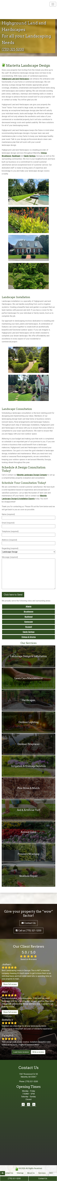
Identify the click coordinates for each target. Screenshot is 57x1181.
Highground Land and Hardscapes (15, 79)
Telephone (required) (10, 531)
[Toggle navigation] (53, 4)
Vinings (44, 153)
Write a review (38, 1052)
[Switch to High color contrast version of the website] (2, 1173)
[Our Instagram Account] (28, 1106)
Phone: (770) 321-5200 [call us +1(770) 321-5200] (28, 1081)
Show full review (10, 984)
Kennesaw (28, 622)
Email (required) (8, 523)
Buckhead (16, 156)
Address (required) (9, 540)
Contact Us (42, 1178)
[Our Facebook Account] (23, 1106)
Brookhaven (6, 156)
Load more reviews (21, 1052)
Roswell (28, 627)
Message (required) (10, 557)
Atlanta (28, 606)
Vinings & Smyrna (28, 637)
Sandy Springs (29, 156)
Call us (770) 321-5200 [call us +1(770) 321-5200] (28, 930)
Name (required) (8, 514)
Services (42, 1173)
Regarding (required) (28, 550)
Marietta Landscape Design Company (32, 475)
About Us (31, 1173)
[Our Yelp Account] (34, 1106)
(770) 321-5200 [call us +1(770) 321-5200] (13, 49)
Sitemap (20, 1173)
